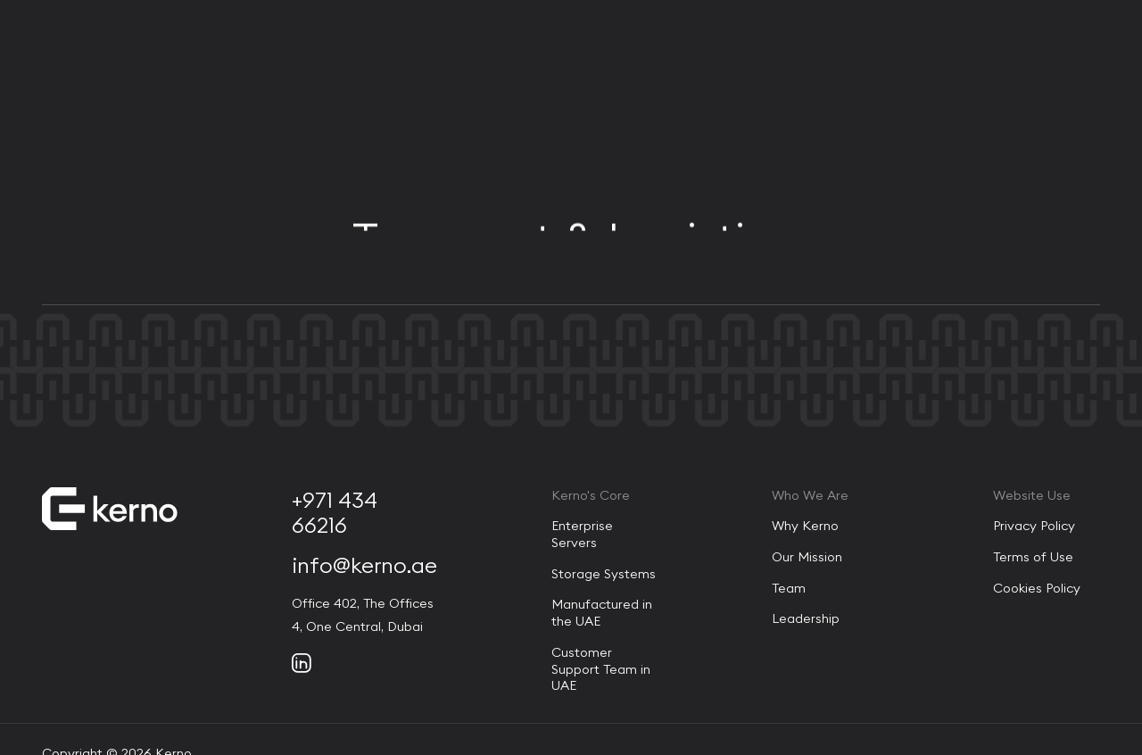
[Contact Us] (1051, 59)
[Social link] (301, 663)
